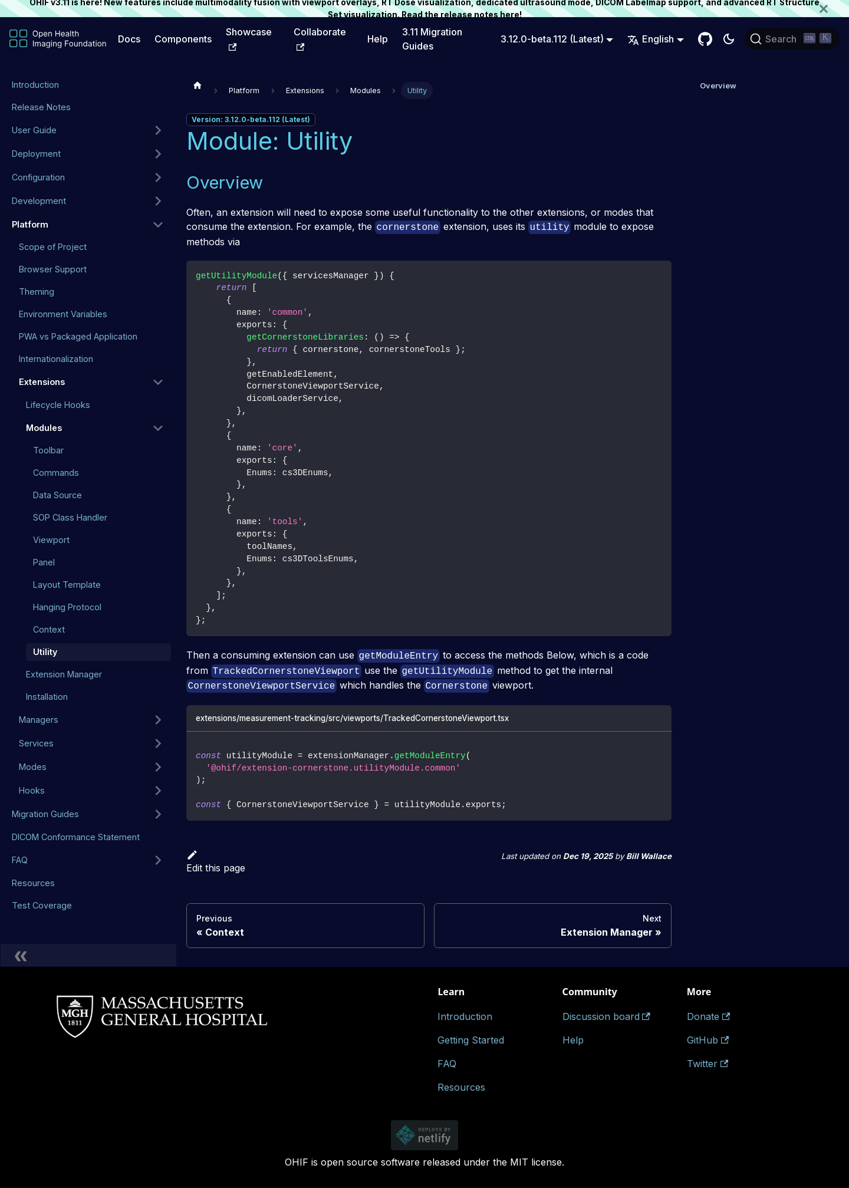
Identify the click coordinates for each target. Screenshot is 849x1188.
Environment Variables (63, 314)
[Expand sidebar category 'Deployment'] (158, 153)
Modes (33, 767)
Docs (129, 39)
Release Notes (41, 107)
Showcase (249, 38)
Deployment (36, 154)
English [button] (650, 39)
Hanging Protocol (67, 607)
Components (183, 39)
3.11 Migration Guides (432, 39)
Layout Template (67, 585)
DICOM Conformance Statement (76, 837)
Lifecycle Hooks (58, 405)
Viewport (51, 540)
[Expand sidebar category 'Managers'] (158, 719)
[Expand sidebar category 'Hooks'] (158, 790)
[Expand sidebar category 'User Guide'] (158, 130)
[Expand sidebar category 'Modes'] (158, 767)
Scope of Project (53, 247)
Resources (33, 883)
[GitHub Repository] (705, 38)
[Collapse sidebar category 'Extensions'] (158, 382)
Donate (708, 1016)
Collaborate (320, 38)
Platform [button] (30, 224)
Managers (38, 720)
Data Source (57, 495)
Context (49, 629)
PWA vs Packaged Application (78, 336)
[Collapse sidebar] (88, 955)
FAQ (20, 860)
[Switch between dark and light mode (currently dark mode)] (728, 38)
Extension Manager (64, 674)
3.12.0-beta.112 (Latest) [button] (552, 39)
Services (36, 743)
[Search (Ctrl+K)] (792, 39)
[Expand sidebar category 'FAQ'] (158, 860)
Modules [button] (44, 428)
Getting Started (470, 1040)
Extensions (42, 382)
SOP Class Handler (70, 517)
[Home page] (197, 85)
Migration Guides (45, 814)
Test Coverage (42, 905)
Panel (44, 562)
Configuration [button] (38, 177)
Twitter (707, 1063)
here (509, 14)
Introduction (35, 85)
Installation (47, 697)
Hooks (32, 790)
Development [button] (39, 201)
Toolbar (48, 450)
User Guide (34, 130)
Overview (718, 85)
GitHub (708, 1040)
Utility (45, 652)
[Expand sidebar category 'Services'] (158, 743)
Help (377, 39)
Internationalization (56, 359)
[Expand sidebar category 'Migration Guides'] (158, 814)
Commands (56, 473)
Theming (36, 292)
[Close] (834, 8)
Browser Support (53, 269)
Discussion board (606, 1016)
